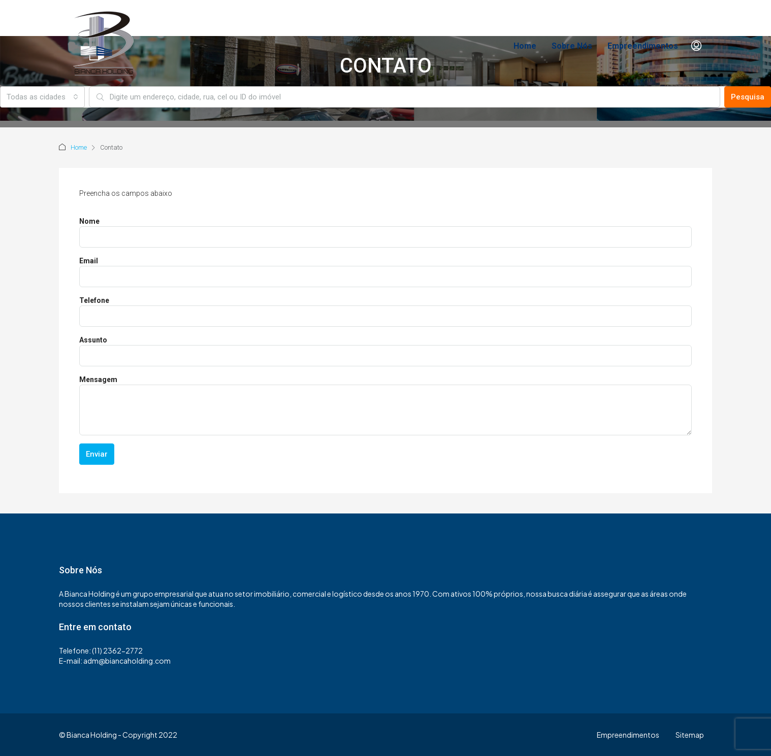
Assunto (93, 340)
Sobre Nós (572, 46)
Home (524, 46)
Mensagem (98, 379)
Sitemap (690, 734)
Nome (89, 221)
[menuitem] (696, 46)
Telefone (94, 300)
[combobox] (42, 97)
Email (88, 261)
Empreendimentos (642, 46)
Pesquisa (747, 96)
